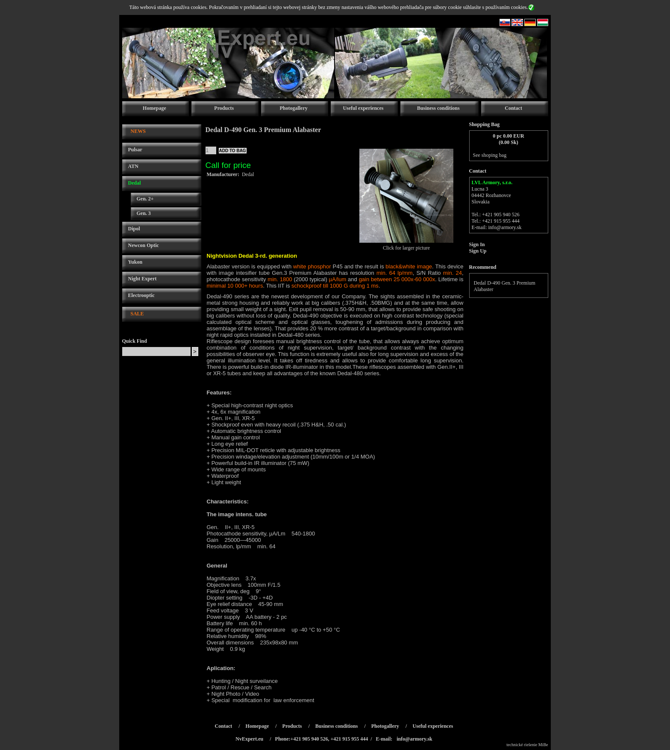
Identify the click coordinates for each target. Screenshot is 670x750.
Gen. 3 (144, 213)
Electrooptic (141, 295)
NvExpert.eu (249, 739)
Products (224, 108)
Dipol (134, 229)
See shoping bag (490, 155)
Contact (513, 108)
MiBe (543, 744)
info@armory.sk (505, 227)
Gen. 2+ (145, 199)
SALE (137, 314)
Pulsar (135, 150)
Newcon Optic (143, 245)
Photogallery (293, 108)
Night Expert (142, 279)
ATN (133, 166)
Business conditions (438, 108)
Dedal (134, 183)
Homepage (154, 108)
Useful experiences (363, 108)
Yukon (135, 262)
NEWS (138, 131)
